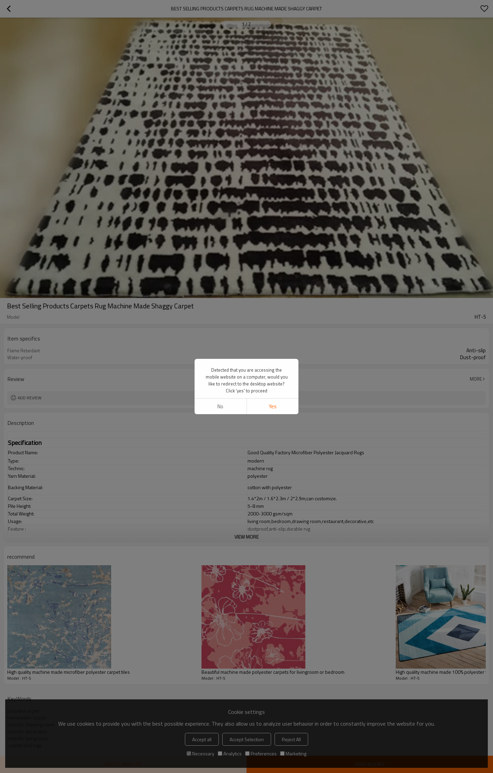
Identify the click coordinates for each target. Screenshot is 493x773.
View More (246, 536)
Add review (30, 397)
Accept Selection (247, 739)
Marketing (293, 753)
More (476, 378)
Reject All (291, 739)
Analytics (230, 753)
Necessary (200, 753)
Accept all (202, 739)
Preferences (261, 753)
